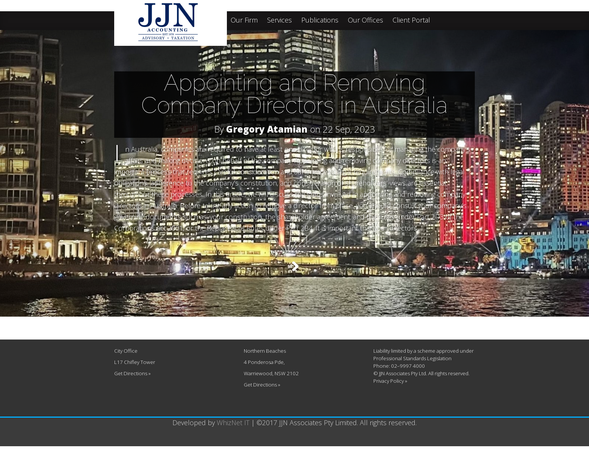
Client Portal (411, 20)
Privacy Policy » (390, 399)
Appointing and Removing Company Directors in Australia (294, 93)
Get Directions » (132, 392)
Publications (319, 20)
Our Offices (365, 20)
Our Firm (244, 20)
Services (279, 20)
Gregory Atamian (267, 129)
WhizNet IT (233, 441)
